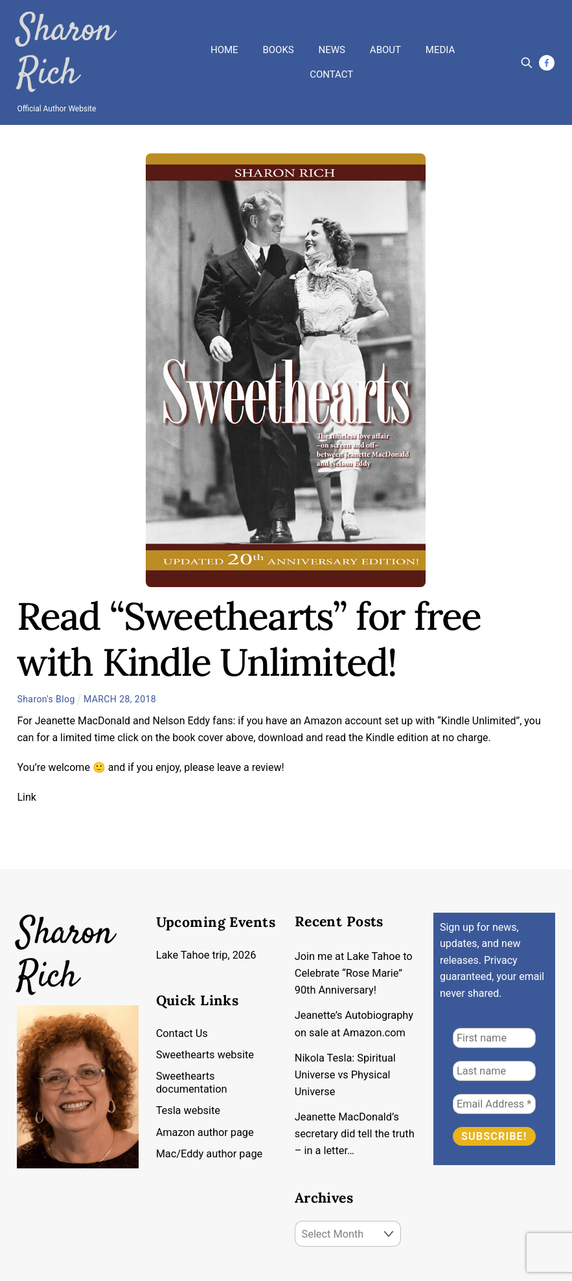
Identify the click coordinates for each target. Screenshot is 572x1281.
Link (26, 748)
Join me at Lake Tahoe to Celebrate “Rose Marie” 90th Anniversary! (355, 925)
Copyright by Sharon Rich (73, 1263)
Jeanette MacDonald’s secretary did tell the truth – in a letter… (348, 1088)
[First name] (494, 989)
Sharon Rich (91, 28)
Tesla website (189, 1062)
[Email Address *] (494, 1055)
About (385, 24)
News (332, 24)
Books (277, 24)
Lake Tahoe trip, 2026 (207, 906)
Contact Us (182, 985)
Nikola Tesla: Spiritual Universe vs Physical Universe (346, 1028)
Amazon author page (206, 1084)
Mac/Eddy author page (210, 1106)
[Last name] (494, 1022)
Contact (331, 49)
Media (440, 24)
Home (224, 24)
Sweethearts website (206, 1007)
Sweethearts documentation (192, 1034)
